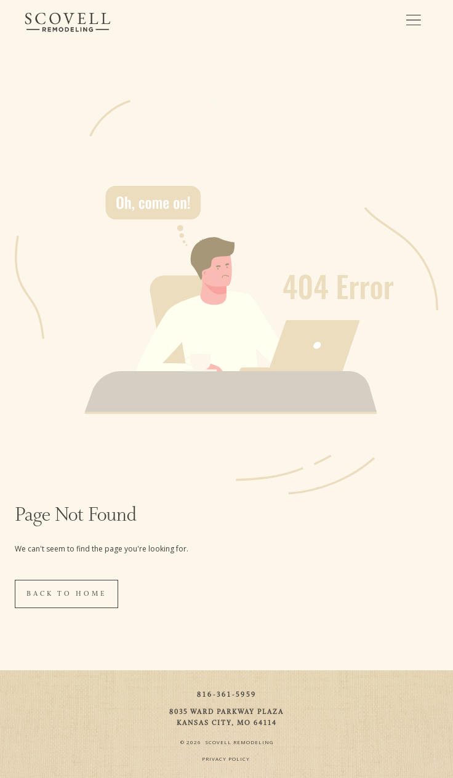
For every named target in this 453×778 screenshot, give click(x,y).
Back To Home (66, 594)
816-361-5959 (227, 695)
